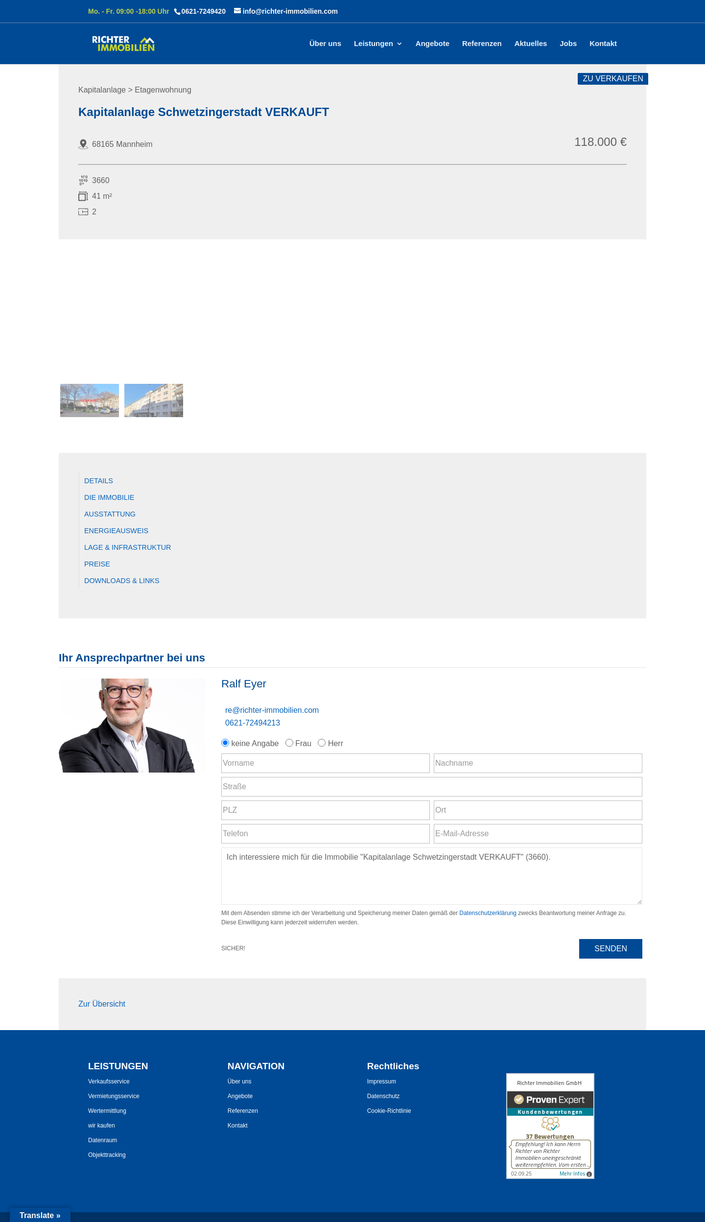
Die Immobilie (109, 497)
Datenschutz (383, 1096)
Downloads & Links (122, 581)
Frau (299, 743)
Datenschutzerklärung (488, 913)
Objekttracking (107, 1155)
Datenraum (102, 1140)
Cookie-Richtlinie (389, 1110)
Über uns (325, 43)
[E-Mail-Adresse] (538, 834)
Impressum (381, 1081)
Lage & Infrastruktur (127, 547)
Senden (610, 948)
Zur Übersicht (101, 1004)
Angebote (432, 43)
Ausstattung (110, 514)
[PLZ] (325, 810)
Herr (331, 743)
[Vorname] (325, 763)
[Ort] (538, 810)
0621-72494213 (252, 723)
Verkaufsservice (109, 1081)
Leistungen (373, 43)
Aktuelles (531, 43)
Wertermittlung (107, 1110)
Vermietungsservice (114, 1096)
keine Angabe (251, 743)
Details (98, 481)
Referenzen (482, 43)
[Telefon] (325, 834)
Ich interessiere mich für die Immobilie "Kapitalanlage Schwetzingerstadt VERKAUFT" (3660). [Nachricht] (431, 875)
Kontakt (603, 43)
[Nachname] (538, 763)
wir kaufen (101, 1125)
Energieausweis (116, 531)
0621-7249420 (204, 11)
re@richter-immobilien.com (272, 710)
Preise (97, 564)
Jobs (568, 43)
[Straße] (431, 787)
